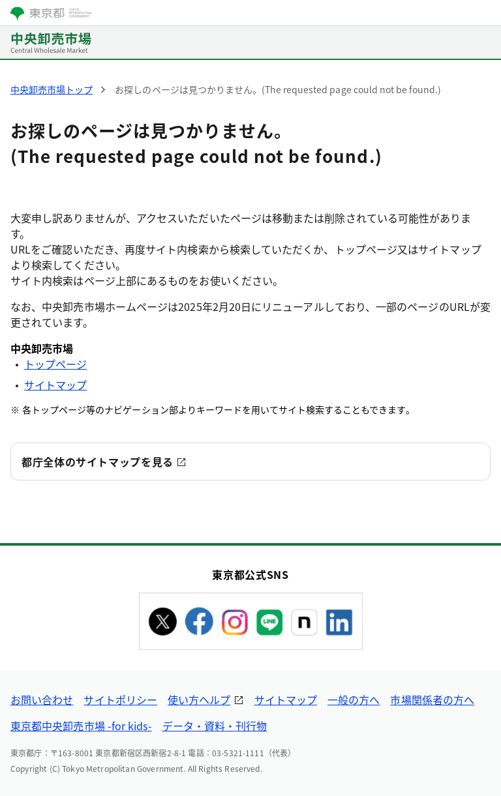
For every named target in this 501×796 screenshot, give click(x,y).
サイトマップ (55, 384)
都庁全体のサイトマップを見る (98, 461)
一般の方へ (353, 699)
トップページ (55, 364)
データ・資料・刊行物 (214, 725)
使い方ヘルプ (199, 699)
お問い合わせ (41, 699)
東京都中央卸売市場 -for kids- (81, 725)
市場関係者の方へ (432, 699)
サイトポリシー (120, 699)
